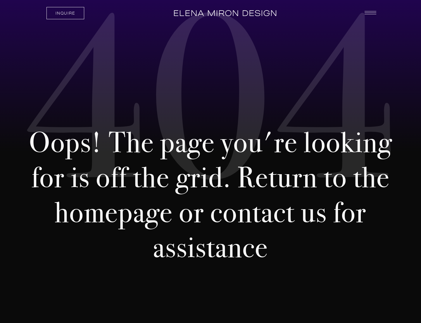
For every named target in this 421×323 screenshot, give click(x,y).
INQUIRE (65, 13)
